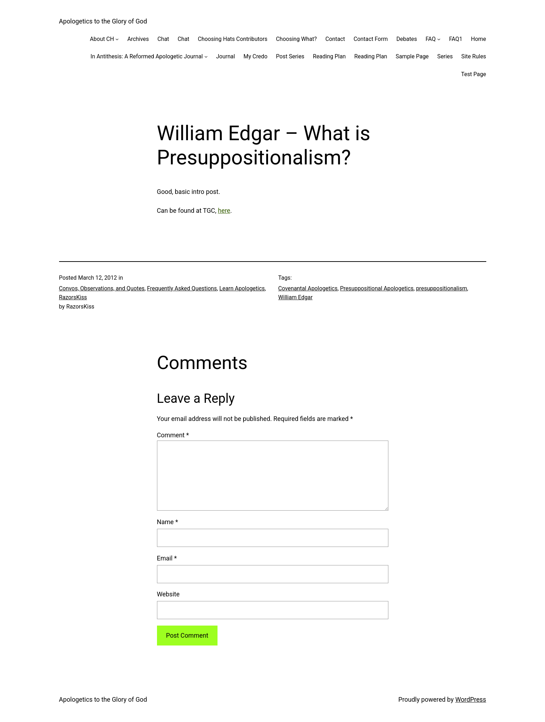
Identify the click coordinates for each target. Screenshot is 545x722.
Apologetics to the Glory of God (103, 21)
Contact (335, 39)
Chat (163, 39)
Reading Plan (329, 56)
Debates (406, 39)
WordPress (470, 699)
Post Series (290, 56)
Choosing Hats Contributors (232, 39)
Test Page (473, 74)
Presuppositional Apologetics (376, 288)
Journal (225, 56)
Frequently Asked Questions (182, 288)
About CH (102, 39)
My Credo (255, 56)
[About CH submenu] (117, 39)
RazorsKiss (73, 297)
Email (167, 558)
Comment (173, 435)
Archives (138, 39)
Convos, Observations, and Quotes (102, 288)
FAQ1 (455, 39)
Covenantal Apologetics (308, 288)
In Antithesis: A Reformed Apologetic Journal (146, 56)
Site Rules (473, 56)
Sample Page (412, 56)
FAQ (430, 39)
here (224, 210)
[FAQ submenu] (438, 39)
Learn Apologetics (241, 288)
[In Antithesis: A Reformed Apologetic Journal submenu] (206, 56)
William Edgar (295, 297)
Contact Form (370, 39)
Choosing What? (296, 39)
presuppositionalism (441, 288)
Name (167, 522)
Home (478, 39)
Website (168, 594)
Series (445, 56)
